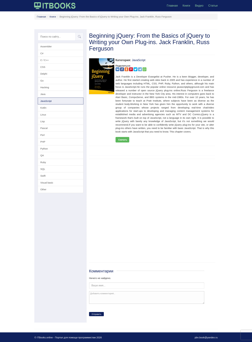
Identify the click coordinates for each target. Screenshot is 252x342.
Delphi (43, 73)
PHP (42, 141)
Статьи (213, 5)
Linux (43, 114)
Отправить (96, 314)
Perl (42, 135)
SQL (42, 169)
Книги (186, 5)
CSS (42, 67)
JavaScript (46, 101)
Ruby (43, 162)
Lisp (42, 121)
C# (41, 53)
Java (42, 94)
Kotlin (43, 107)
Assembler (46, 46)
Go (42, 80)
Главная (172, 5)
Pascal (44, 128)
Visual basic (46, 182)
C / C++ (44, 60)
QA (42, 155)
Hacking (44, 87)
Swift (43, 175)
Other (43, 189)
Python (44, 148)
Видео (199, 5)
